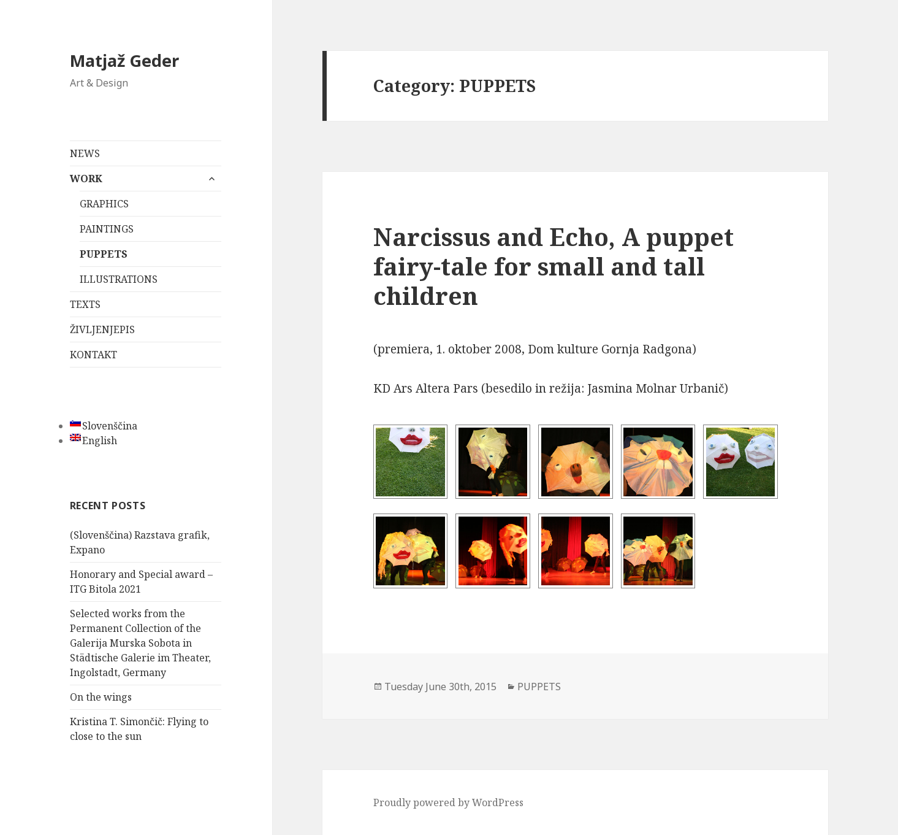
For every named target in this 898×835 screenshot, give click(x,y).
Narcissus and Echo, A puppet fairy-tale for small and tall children (553, 266)
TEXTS (85, 304)
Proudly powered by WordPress (448, 802)
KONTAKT (93, 354)
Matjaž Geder (124, 60)
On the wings (101, 697)
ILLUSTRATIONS (119, 279)
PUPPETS (103, 254)
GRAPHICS (104, 203)
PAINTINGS (107, 229)
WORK (86, 178)
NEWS (85, 153)
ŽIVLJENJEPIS (102, 329)
